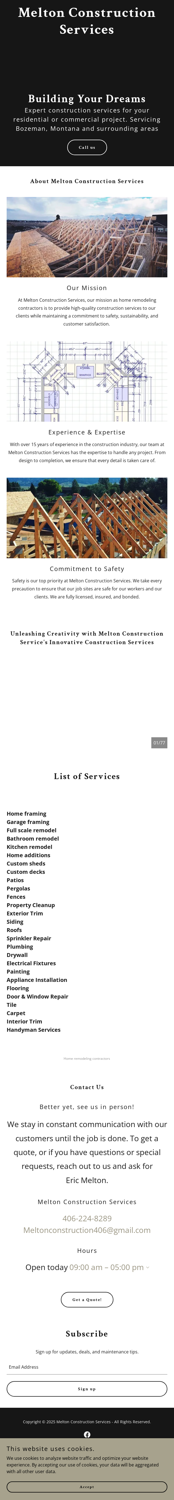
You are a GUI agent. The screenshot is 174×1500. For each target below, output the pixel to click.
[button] (146, 1267)
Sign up (87, 1389)
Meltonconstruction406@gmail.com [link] (87, 1230)
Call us (87, 147)
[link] (87, 32)
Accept (87, 1486)
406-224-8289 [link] (87, 1218)
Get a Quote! (87, 1300)
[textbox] (87, 1367)
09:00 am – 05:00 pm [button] (106, 1267)
